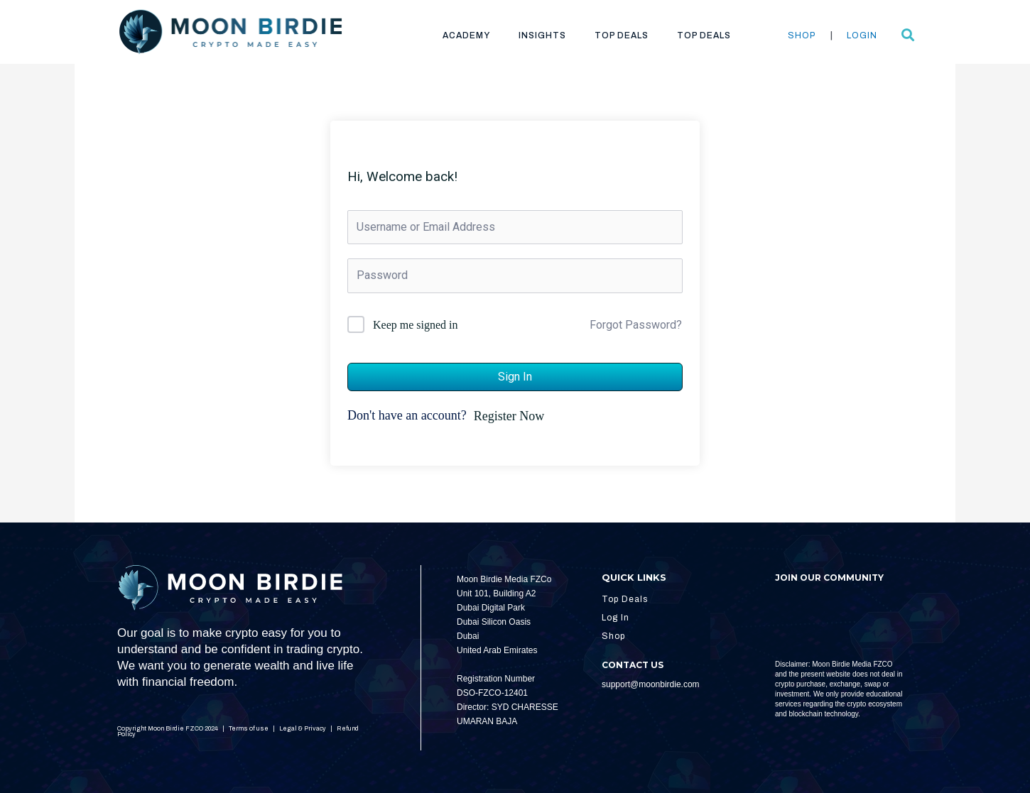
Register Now (509, 416)
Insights (542, 35)
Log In (615, 618)
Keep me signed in (415, 325)
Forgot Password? (636, 325)
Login (862, 35)
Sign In (515, 376)
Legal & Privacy (302, 728)
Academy (466, 35)
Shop (801, 35)
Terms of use (249, 728)
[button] (908, 34)
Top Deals (622, 35)
